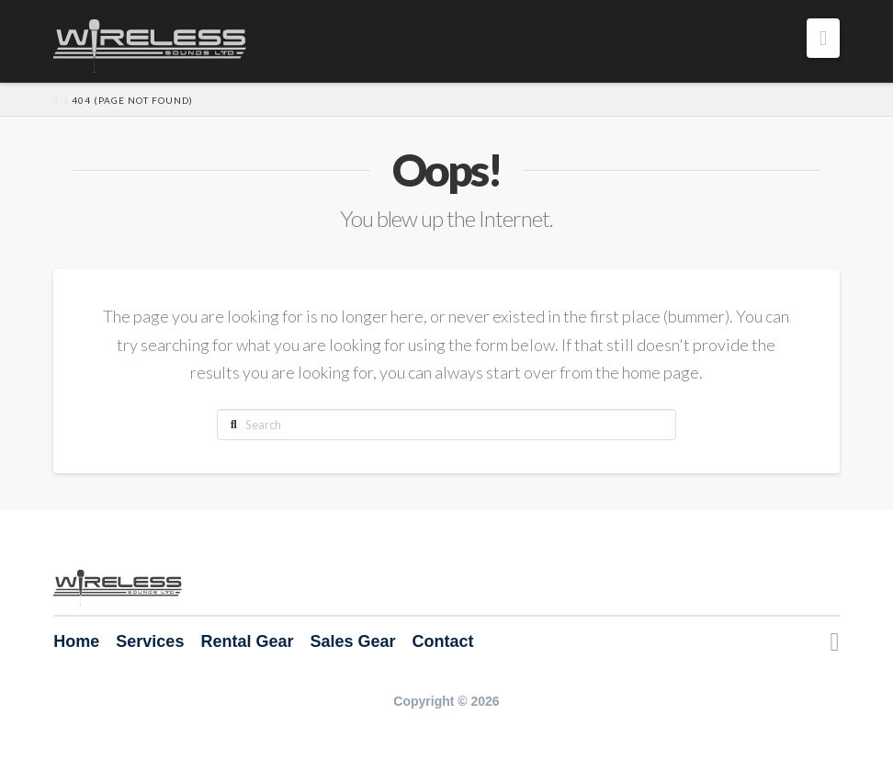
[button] (823, 38)
